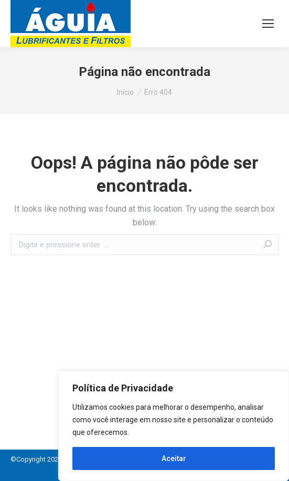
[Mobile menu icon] (268, 23)
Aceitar (174, 458)
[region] (173, 426)
